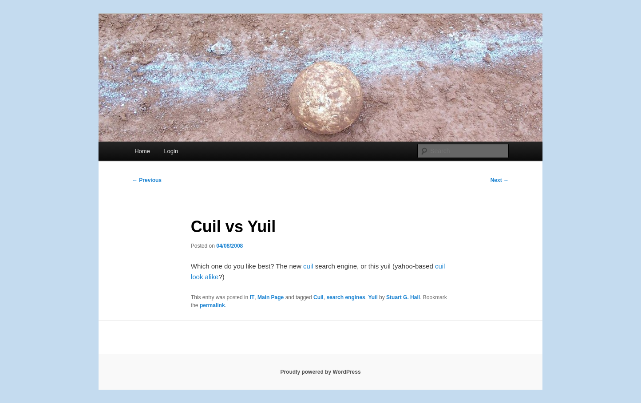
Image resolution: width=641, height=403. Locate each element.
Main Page (270, 297)
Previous (147, 180)
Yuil (372, 297)
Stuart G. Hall (403, 297)
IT (252, 297)
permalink (212, 305)
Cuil (318, 297)
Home (142, 151)
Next (500, 180)
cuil (308, 266)
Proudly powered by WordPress (320, 372)
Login (171, 151)
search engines (345, 297)
